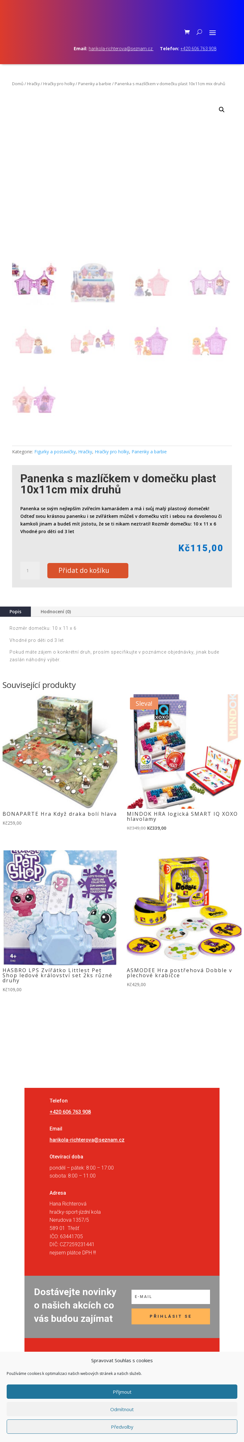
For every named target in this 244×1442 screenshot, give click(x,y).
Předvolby (122, 1427)
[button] (221, 123)
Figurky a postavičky (55, 466)
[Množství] (29, 585)
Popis (15, 626)
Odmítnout (122, 1409)
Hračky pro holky (59, 97)
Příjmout (122, 1392)
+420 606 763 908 (198, 62)
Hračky (33, 97)
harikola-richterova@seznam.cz (121, 62)
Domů (18, 97)
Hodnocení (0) (56, 626)
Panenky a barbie (94, 97)
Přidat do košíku (87, 585)
